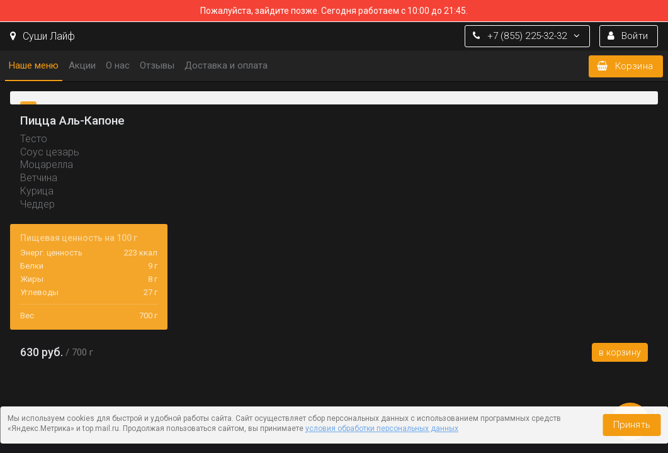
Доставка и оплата (226, 65)
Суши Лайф (42, 36)
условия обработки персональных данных (381, 428)
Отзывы (157, 65)
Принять (631, 424)
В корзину (620, 352)
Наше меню (34, 65)
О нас (118, 65)
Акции (82, 65)
